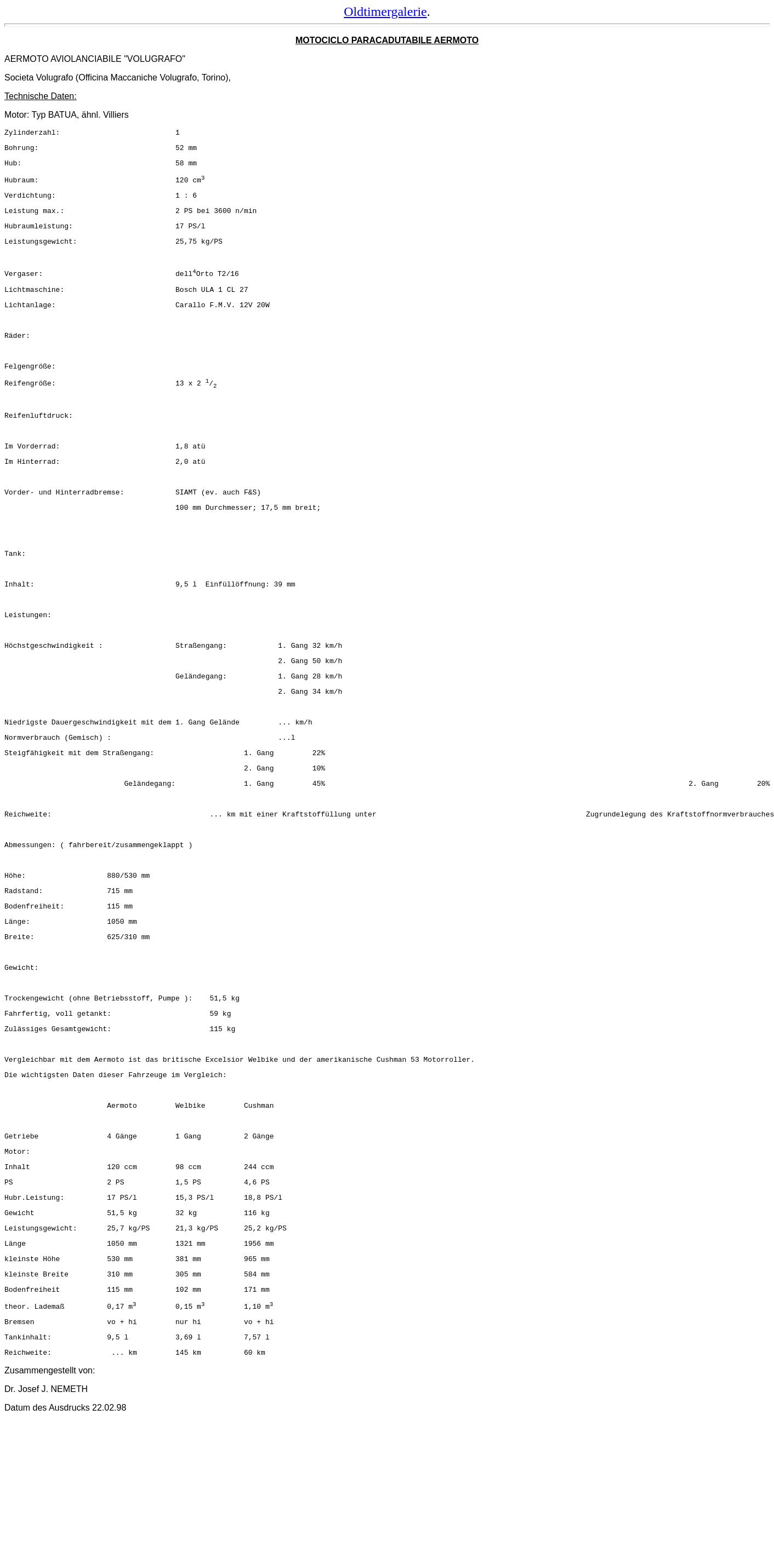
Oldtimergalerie (385, 11)
